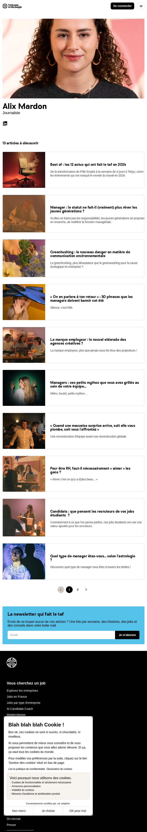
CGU (37, 818)
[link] (24, 182)
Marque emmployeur (20, 705)
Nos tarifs (13, 711)
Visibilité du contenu (23, 790)
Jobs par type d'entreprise (24, 650)
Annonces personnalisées (26, 786)
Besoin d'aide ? (17, 668)
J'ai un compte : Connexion (24, 674)
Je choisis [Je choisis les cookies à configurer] (48, 810)
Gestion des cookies (80, 818)
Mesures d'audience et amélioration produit (36, 793)
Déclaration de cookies (59, 769)
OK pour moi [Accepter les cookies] (78, 810)
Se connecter (122, 6)
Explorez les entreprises (22, 638)
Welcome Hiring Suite (21, 699)
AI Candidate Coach (20, 656)
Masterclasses (16, 662)
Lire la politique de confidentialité (26, 769)
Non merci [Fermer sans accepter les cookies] (19, 810)
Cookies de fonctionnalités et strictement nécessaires (41, 782)
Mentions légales (18, 818)
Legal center (53, 818)
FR (130, 797)
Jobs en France (17, 644)
